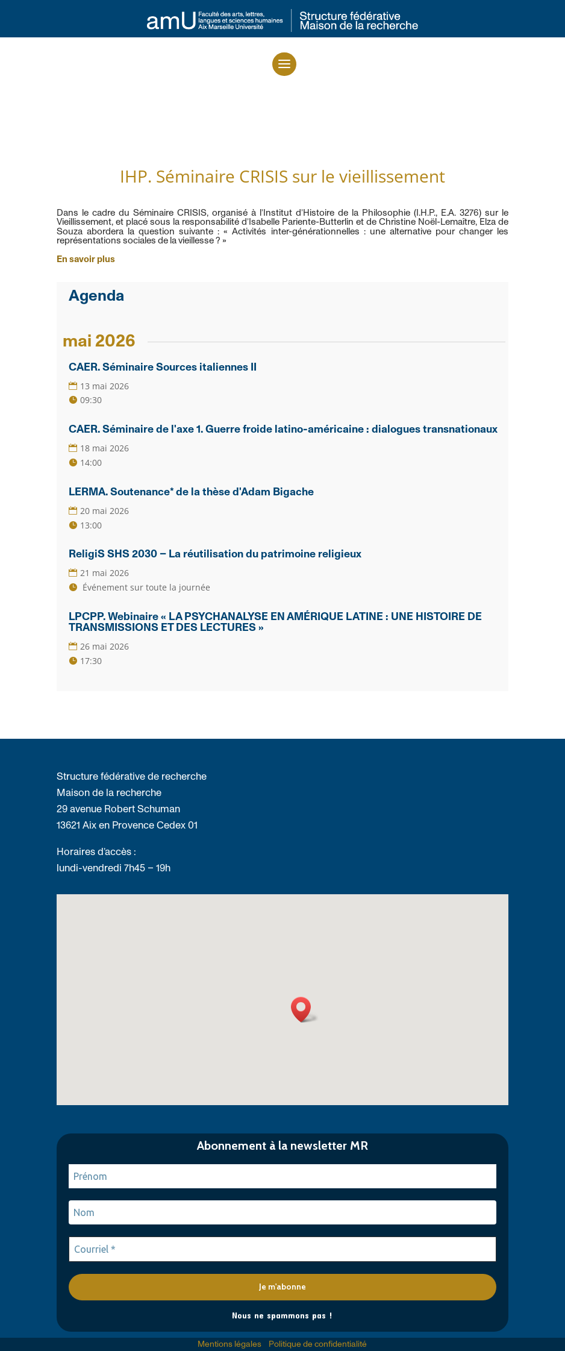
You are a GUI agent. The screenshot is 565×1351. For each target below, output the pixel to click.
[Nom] (282, 1212)
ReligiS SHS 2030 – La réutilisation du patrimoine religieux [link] (215, 554)
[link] (282, 28)
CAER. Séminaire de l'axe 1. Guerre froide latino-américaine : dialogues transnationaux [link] (283, 429)
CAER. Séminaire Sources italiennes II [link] (163, 367)
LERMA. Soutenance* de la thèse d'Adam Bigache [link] (191, 492)
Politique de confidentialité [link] (318, 1344)
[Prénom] (282, 1176)
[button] (284, 64)
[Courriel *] (282, 1249)
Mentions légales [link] (229, 1344)
